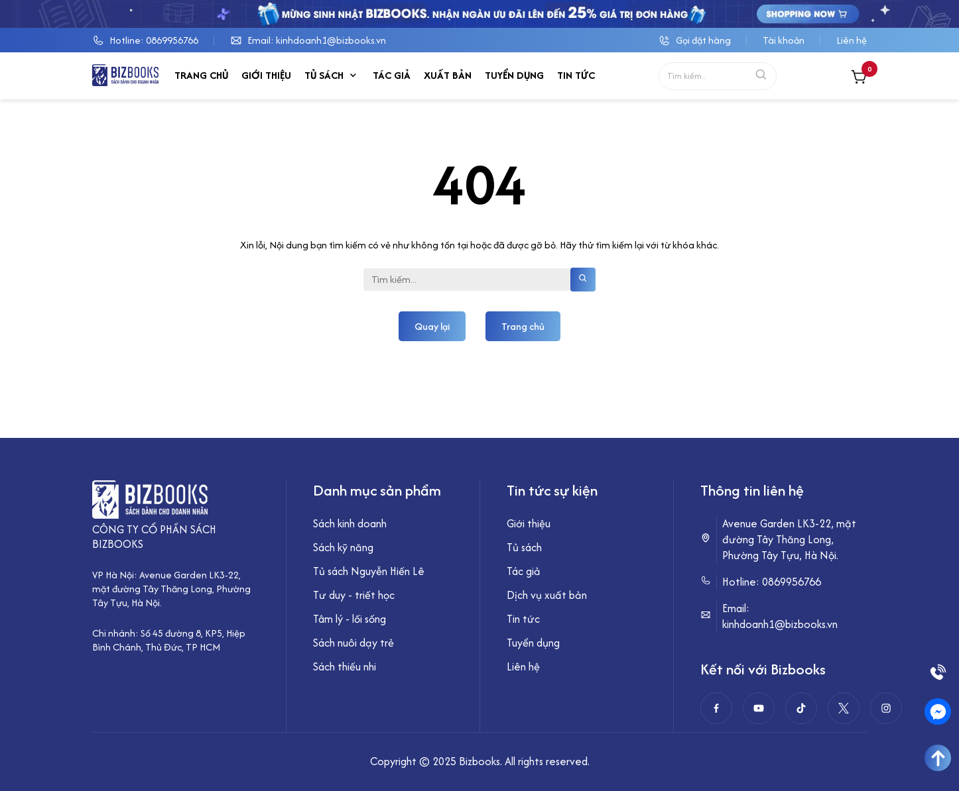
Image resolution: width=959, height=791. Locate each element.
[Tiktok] (801, 708)
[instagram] (886, 708)
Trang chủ (201, 75)
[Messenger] (938, 711)
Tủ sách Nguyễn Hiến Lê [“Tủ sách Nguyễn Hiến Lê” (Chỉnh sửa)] (368, 571)
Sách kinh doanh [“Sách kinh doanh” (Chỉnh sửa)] (350, 523)
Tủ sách (324, 75)
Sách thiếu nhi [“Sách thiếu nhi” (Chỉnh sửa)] (344, 666)
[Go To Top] (938, 758)
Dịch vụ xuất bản (547, 595)
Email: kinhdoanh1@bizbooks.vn (316, 40)
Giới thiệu (266, 75)
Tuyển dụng (514, 75)
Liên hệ (851, 40)
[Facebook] (716, 708)
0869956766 (791, 582)
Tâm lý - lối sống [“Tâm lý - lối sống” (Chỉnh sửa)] (349, 619)
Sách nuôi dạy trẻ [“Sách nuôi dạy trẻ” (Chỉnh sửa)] (353, 643)
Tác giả (392, 75)
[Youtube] (759, 708)
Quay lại (432, 326)
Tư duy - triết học (354, 595)
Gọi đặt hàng (703, 40)
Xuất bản (448, 75)
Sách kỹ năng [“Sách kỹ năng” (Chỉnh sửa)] (343, 547)
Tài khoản (783, 40)
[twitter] (844, 708)
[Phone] (938, 672)
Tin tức (576, 75)
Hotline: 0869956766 (153, 40)
